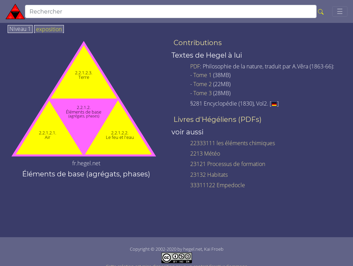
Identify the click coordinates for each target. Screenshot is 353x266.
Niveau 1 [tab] (20, 29)
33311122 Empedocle (217, 185)
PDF (195, 66)
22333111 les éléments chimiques (232, 143)
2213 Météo (205, 153)
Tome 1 (202, 75)
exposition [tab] (49, 29)
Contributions (198, 43)
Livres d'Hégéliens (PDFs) (218, 119)
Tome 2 (202, 84)
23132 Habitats (209, 174)
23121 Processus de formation (227, 164)
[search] (171, 11)
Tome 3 (202, 93)
